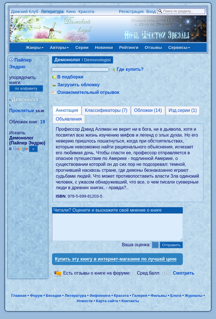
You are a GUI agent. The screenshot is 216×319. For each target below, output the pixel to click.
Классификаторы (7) (106, 110)
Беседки (53, 300)
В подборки (70, 76)
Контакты (130, 306)
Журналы (193, 300)
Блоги (175, 300)
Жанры (35, 47)
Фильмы (159, 300)
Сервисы (179, 47)
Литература (52, 11)
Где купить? (130, 69)
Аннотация (67, 110)
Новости (85, 306)
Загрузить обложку (78, 84)
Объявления (69, 119)
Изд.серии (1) (183, 110)
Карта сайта (107, 306)
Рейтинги (128, 47)
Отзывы (153, 47)
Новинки (104, 47)
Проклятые (21, 110)
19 (42, 121)
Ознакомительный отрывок (88, 92)
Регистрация (131, 11)
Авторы (59, 47)
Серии (82, 47)
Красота (86, 11)
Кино (71, 11)
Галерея (139, 300)
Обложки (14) (148, 110)
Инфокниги (100, 300)
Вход (151, 11)
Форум (36, 300)
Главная (18, 300)
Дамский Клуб (25, 11)
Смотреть (184, 278)
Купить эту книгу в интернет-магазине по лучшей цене (116, 264)
